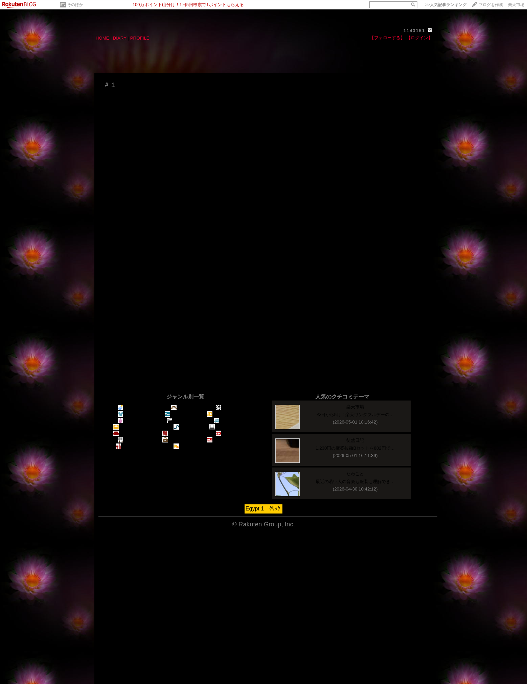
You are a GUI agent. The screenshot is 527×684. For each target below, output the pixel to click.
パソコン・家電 (228, 427)
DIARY (120, 38)
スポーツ (228, 407)
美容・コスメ (134, 420)
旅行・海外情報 (181, 439)
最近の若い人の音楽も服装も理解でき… (355, 481)
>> (445, 4)
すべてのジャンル (228, 439)
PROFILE (140, 38)
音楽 (181, 427)
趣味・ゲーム (181, 414)
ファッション (134, 414)
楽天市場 (516, 4)
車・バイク (228, 420)
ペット (181, 407)
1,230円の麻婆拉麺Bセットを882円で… (355, 448)
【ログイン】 (419, 37)
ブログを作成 (491, 4)
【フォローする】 (387, 37)
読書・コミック (181, 433)
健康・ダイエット (134, 427)
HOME (102, 38)
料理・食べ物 (134, 439)
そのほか (75, 4)
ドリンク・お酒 (135, 446)
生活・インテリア (134, 433)
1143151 (415, 30)
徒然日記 (355, 440)
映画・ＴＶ (181, 420)
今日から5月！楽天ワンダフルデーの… (355, 414)
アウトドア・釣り (228, 414)
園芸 (181, 446)
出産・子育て (134, 407)
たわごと (355, 473)
